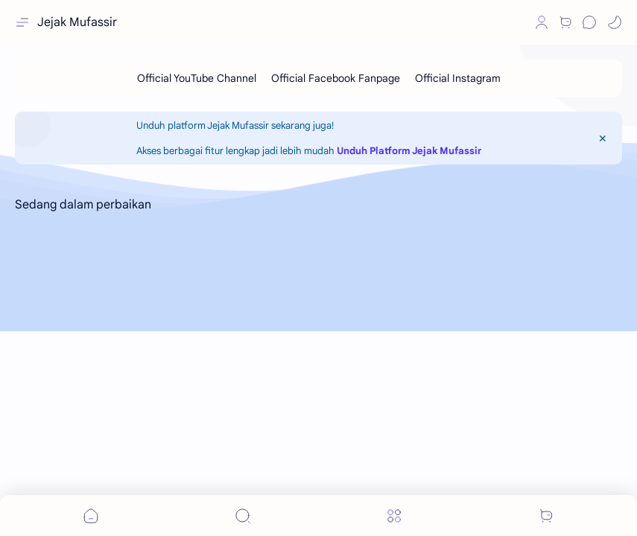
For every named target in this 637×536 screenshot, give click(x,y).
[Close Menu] (602, 138)
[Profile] (541, 22)
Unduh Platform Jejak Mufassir (409, 150)
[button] (516, 22)
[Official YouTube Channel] (196, 78)
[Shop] (565, 22)
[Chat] (589, 22)
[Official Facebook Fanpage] (335, 78)
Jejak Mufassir (77, 22)
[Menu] (394, 515)
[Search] (242, 515)
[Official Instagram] (458, 78)
